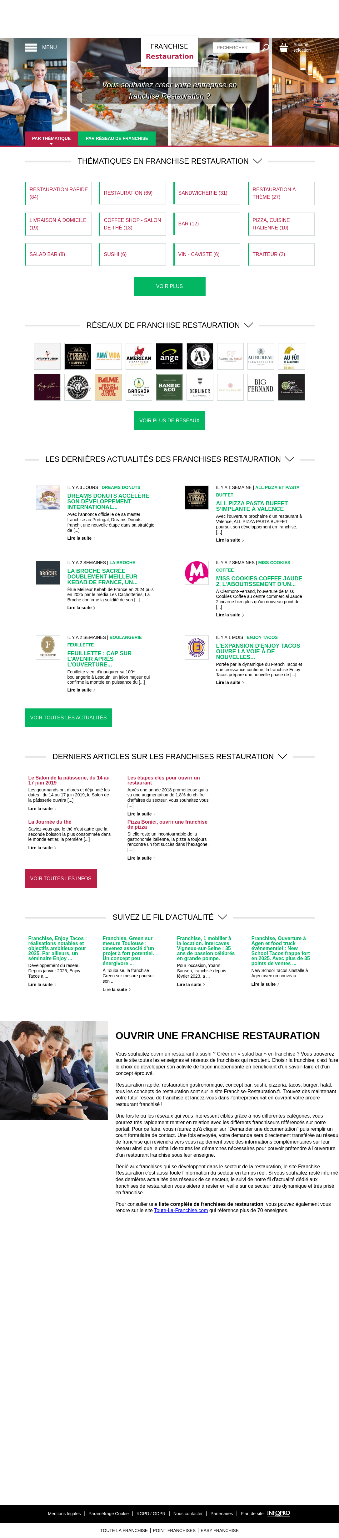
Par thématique (51, 138)
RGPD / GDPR (151, 1513)
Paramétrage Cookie (109, 1513)
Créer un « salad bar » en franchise (256, 1054)
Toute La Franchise (124, 1530)
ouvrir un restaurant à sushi (181, 1054)
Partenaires (222, 1513)
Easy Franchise (220, 1530)
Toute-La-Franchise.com (181, 1210)
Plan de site (252, 1513)
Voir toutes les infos (61, 878)
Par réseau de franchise (117, 138)
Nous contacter (188, 1513)
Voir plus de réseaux (169, 420)
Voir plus (169, 286)
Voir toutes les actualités (68, 717)
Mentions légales (64, 1513)
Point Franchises (174, 1530)
